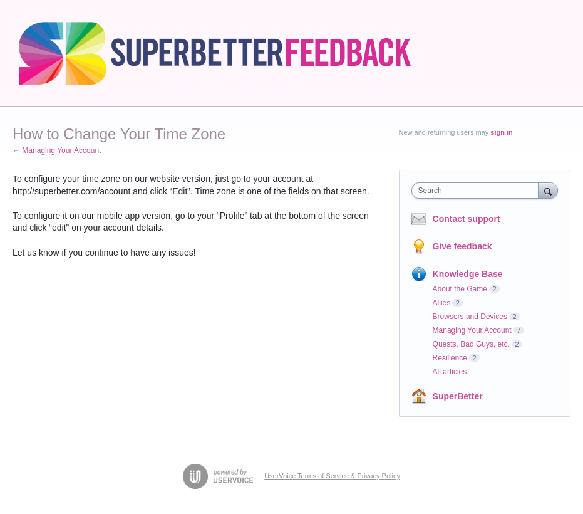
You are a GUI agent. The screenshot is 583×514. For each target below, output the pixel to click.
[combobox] (478, 190)
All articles (450, 371)
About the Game (460, 289)
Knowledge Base (468, 274)
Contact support (466, 218)
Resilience (450, 358)
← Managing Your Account (57, 150)
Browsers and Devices (470, 316)
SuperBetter (458, 396)
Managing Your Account (472, 330)
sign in (501, 132)
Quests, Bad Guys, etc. (471, 344)
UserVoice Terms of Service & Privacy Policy (332, 476)
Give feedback (462, 246)
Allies (442, 302)
